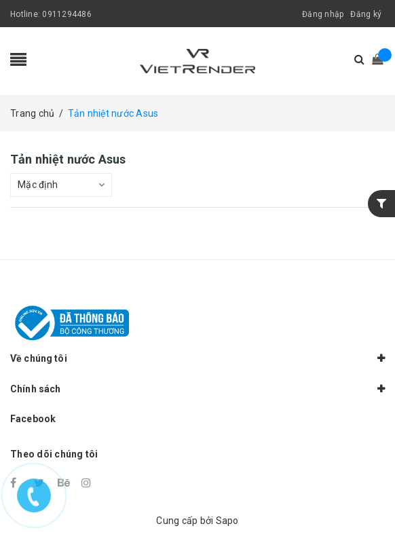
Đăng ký (365, 14)
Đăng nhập (322, 14)
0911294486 (67, 14)
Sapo (227, 520)
